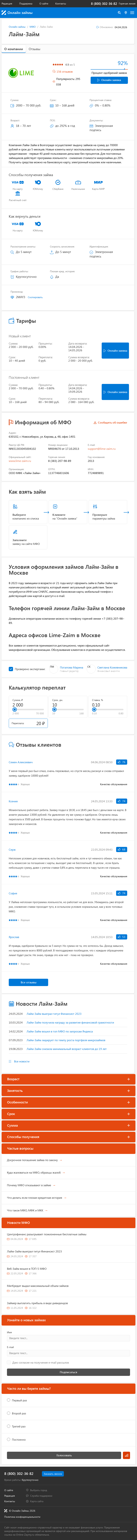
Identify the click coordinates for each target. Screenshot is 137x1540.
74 (121, 801)
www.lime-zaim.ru (20, 461)
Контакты (60, 3)
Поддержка (25, 3)
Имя (9, 1332)
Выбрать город (38, 1490)
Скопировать (35, 297)
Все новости (21, 1061)
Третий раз (19, 1426)
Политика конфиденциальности (22, 1516)
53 (121, 937)
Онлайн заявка (109, 80)
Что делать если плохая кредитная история (34, 1197)
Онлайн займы (17, 26)
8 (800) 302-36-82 (104, 4)
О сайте (43, 3)
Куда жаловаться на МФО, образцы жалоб (34, 1172)
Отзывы (34, 49)
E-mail (10, 1347)
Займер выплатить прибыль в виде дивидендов (37, 1303)
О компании (13, 49)
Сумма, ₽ (17, 700)
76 (121, 762)
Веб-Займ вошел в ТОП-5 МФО (27, 1268)
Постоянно (19, 1439)
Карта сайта (36, 1501)
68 (121, 849)
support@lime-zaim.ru (102, 448)
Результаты (126, 1455)
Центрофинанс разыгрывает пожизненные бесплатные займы (46, 1234)
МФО (33, 26)
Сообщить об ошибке (112, 422)
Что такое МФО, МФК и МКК (25, 1210)
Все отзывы (28, 982)
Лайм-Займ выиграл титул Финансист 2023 (34, 1251)
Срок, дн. (57, 700)
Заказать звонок (53, 1473)
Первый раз (19, 1400)
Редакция (7, 3)
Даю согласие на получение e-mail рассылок (40, 1362)
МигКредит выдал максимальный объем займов (37, 1286)
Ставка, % (97, 700)
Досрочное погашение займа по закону (32, 1160)
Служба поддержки (41, 1495)
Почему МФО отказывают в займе (29, 1185)
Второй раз (19, 1413)
